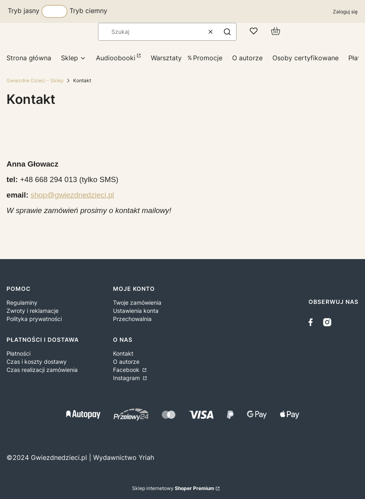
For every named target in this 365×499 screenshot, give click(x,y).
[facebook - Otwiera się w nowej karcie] (313, 322)
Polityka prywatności (34, 318)
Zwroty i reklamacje (33, 310)
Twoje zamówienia (137, 302)
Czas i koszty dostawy (37, 361)
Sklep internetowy (173, 488)
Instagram (127, 377)
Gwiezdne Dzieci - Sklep (35, 80)
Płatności (18, 353)
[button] (227, 32)
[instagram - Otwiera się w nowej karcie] (327, 322)
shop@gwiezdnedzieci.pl (72, 195)
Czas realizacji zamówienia (42, 369)
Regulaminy (22, 302)
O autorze (126, 361)
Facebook (127, 369)
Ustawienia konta (136, 310)
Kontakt (123, 353)
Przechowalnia (132, 318)
